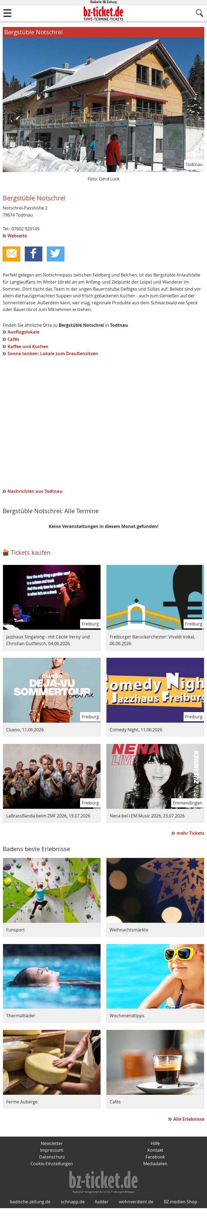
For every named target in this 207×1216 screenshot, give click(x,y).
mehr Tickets (190, 833)
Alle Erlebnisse (188, 1119)
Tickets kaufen (31, 553)
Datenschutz (52, 1158)
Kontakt (155, 1151)
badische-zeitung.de (30, 1210)
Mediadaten (155, 1164)
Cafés (13, 339)
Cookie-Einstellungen (51, 1164)
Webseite (17, 236)
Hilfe (155, 1144)
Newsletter (52, 1144)
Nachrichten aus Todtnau (35, 491)
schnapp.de (73, 1210)
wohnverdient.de (136, 1210)
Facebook (155, 1158)
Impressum (51, 1151)
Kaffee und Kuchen (28, 347)
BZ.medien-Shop (180, 1210)
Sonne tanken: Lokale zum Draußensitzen (53, 354)
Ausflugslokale (23, 332)
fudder (102, 1210)
